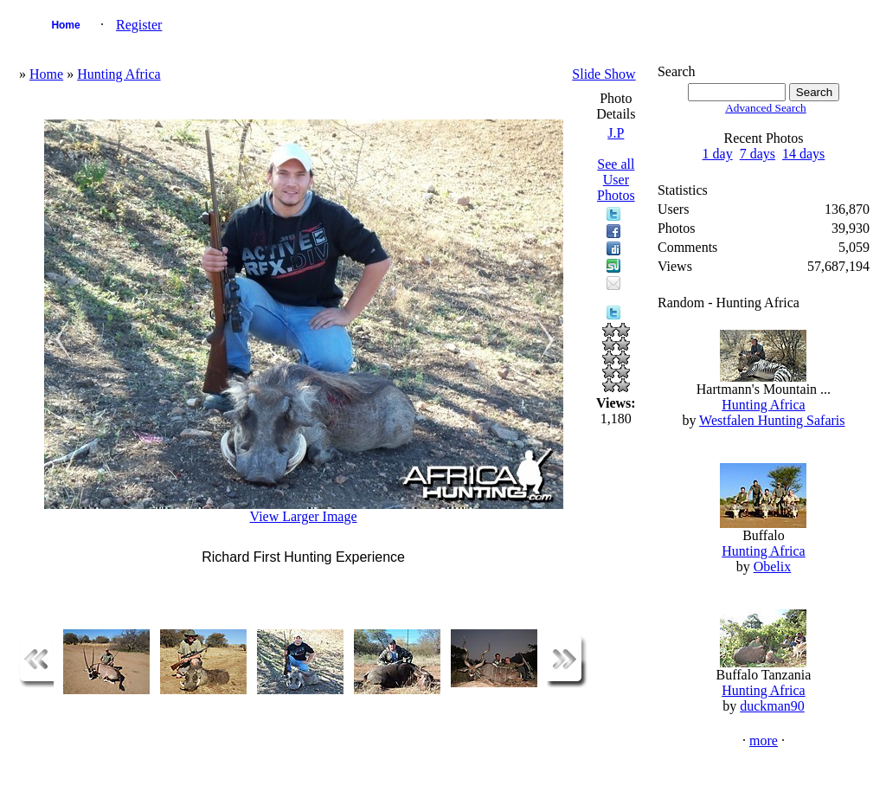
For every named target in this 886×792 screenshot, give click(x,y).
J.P (615, 133)
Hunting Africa (118, 74)
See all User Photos (616, 180)
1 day (718, 153)
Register (139, 24)
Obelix (773, 566)
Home (65, 25)
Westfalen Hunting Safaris (771, 420)
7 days (757, 153)
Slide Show (603, 74)
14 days (803, 153)
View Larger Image (303, 516)
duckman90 (772, 706)
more (763, 740)
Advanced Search (765, 107)
